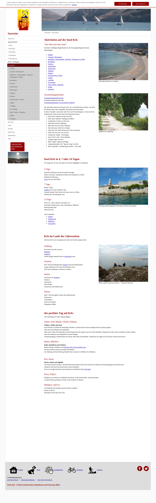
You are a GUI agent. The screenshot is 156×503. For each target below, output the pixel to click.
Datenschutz (11, 135)
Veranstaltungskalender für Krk (53, 98)
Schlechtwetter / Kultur (17, 99)
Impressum (11, 132)
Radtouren (51, 221)
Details (74, 5)
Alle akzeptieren (141, 4)
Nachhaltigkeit (54, 470)
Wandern (12, 93)
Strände (12, 68)
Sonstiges (13, 119)
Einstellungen (122, 4)
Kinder (12, 115)
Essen (46, 179)
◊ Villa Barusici (12, 59)
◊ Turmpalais (12, 55)
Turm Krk (11, 39)
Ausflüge (12, 106)
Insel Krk (11, 122)
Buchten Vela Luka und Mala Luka (75, 347)
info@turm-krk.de (12, 480)
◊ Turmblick (11, 52)
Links (9, 125)
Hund (34, 470)
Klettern (12, 96)
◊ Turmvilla (11, 49)
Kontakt (10, 129)
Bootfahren (13, 80)
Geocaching (13, 109)
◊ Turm (10, 45)
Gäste (9, 139)
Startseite (13, 33)
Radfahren (75, 470)
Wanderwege (52, 219)
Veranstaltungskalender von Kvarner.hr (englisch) (59, 103)
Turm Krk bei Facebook (44, 480)
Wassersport (13, 90)
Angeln (12, 103)
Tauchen (12, 83)
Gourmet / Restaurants (17, 72)
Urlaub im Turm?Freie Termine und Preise (16, 146)
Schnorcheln (13, 87)
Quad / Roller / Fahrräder (17, 112)
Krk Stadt (87, 369)
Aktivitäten (11, 65)
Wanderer (57, 277)
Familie (16, 470)
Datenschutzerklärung (27, 480)
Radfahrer (47, 252)
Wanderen (47, 254)
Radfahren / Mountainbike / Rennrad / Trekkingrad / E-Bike (21, 76)
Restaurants (67, 256)
